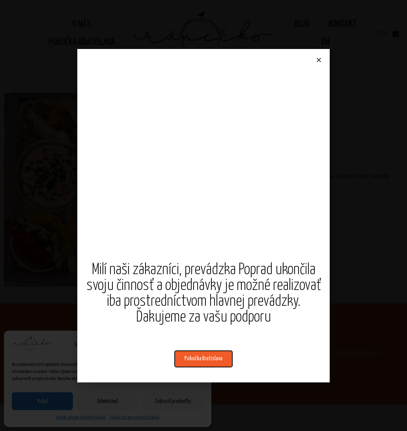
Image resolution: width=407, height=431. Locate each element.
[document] (203, 215)
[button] (203, 359)
